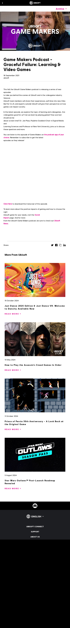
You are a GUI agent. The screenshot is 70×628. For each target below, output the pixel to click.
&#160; (35, 172)
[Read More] (12, 314)
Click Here (8, 204)
